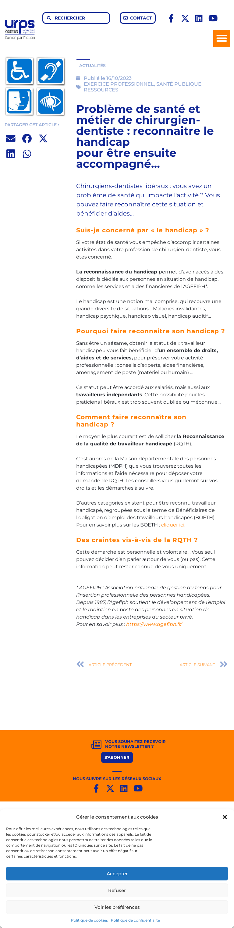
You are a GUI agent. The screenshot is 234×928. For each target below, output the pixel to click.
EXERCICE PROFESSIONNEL (119, 84)
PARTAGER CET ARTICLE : (32, 124)
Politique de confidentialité (135, 920)
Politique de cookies (89, 920)
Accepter (117, 873)
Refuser (117, 890)
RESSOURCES (101, 90)
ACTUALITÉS (92, 65)
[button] (225, 817)
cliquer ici (172, 525)
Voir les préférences (117, 907)
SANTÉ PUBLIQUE (178, 84)
